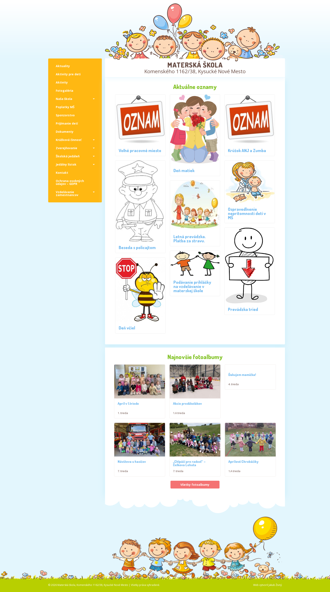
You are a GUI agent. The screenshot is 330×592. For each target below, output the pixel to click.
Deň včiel (127, 328)
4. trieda (233, 384)
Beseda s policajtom (137, 247)
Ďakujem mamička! (242, 375)
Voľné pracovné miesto (140, 150)
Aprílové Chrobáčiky (243, 479)
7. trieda (123, 488)
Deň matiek (183, 170)
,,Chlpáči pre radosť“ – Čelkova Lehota (189, 480)
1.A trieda (179, 422)
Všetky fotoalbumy (194, 502)
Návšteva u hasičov (132, 479)
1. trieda (123, 415)
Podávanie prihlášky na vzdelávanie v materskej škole (192, 286)
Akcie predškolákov (187, 412)
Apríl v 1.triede (128, 405)
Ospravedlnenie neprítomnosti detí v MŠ (247, 213)
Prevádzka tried (243, 309)
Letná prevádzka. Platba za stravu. (189, 238)
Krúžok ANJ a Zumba (247, 150)
